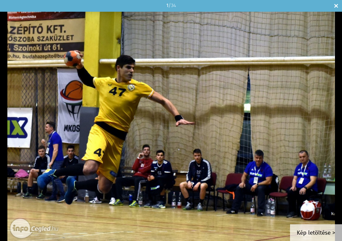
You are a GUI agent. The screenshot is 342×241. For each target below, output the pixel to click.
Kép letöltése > (316, 233)
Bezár (336, 6)
